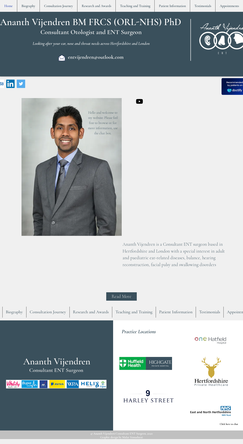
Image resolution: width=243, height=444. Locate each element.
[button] (145, 363)
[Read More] (121, 296)
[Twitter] (21, 84)
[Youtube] (139, 101)
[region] (71, 180)
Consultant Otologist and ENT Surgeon (91, 32)
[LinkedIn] (10, 84)
